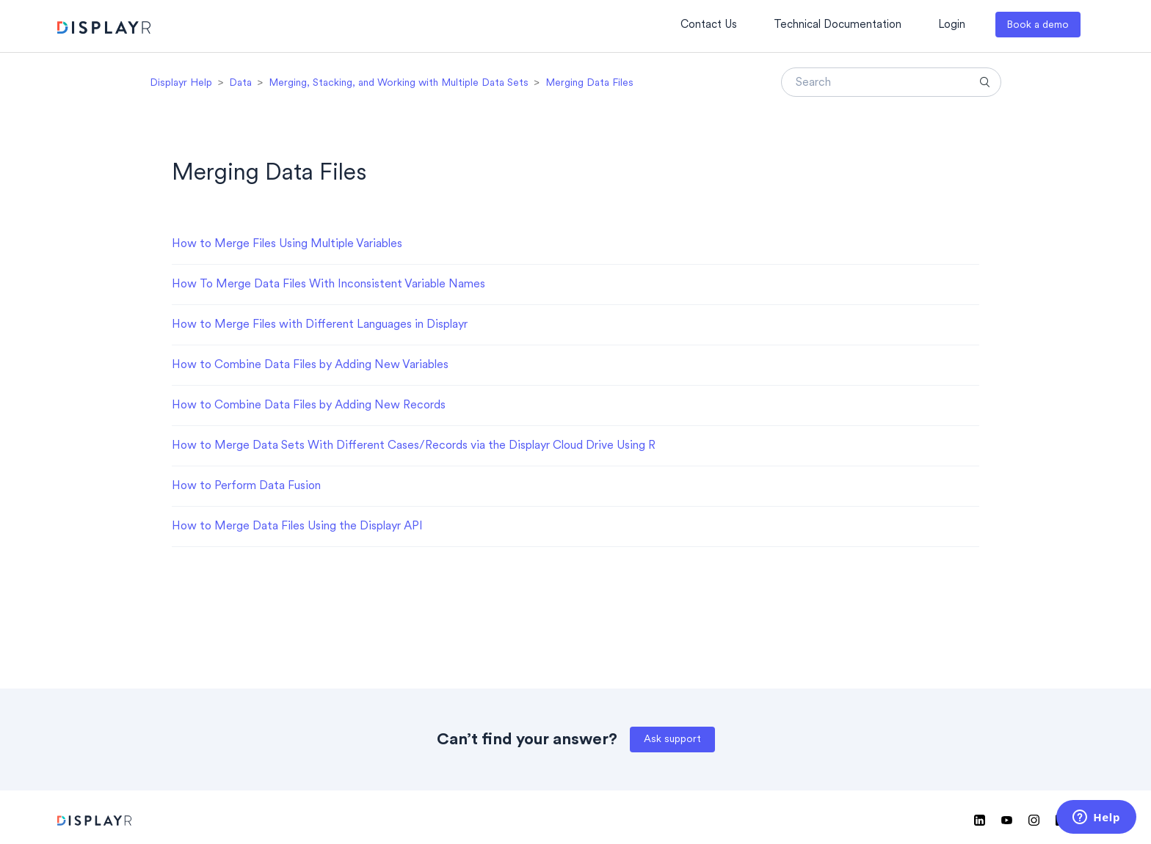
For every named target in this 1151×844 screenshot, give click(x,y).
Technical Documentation (837, 25)
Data (240, 83)
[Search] (891, 82)
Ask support (672, 739)
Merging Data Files (589, 83)
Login (951, 25)
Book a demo (1037, 25)
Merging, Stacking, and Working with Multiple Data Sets (399, 83)
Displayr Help (181, 83)
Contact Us (708, 25)
